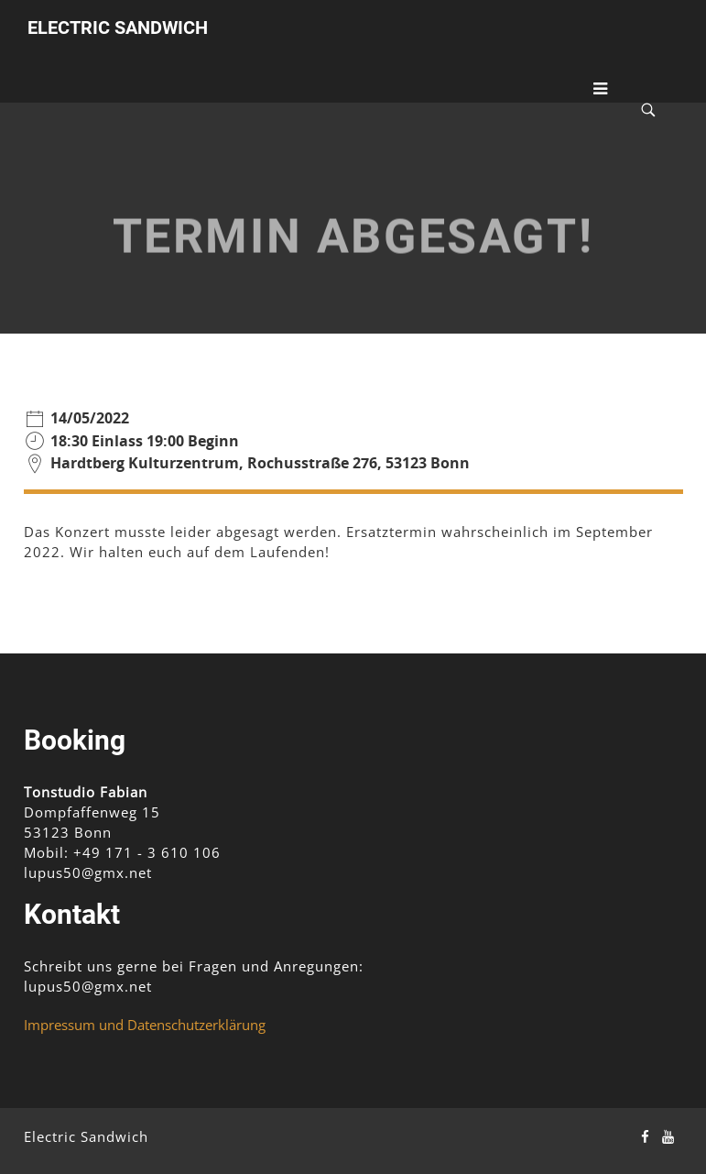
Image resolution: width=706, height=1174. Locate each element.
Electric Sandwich (117, 27)
